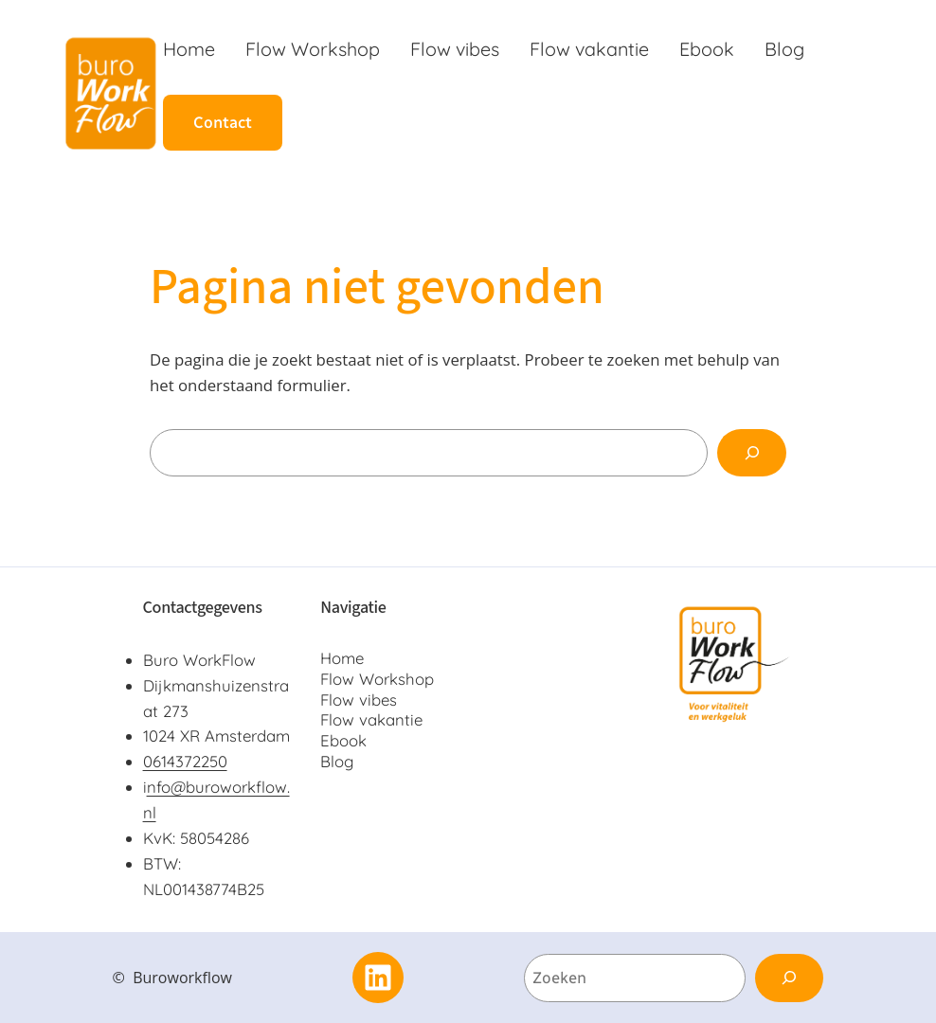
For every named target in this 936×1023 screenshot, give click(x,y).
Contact (222, 122)
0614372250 (185, 761)
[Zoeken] (751, 452)
